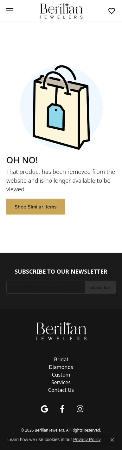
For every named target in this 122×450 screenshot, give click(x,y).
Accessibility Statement (97, 419)
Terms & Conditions (63, 419)
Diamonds (61, 367)
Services (61, 382)
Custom (61, 374)
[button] (112, 10)
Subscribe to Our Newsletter (61, 271)
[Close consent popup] (112, 440)
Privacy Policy (37, 419)
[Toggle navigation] (8, 11)
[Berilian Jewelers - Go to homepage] (61, 330)
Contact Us (61, 389)
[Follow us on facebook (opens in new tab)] (62, 409)
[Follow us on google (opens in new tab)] (44, 409)
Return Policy (16, 419)
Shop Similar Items (36, 206)
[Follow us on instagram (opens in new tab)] (80, 409)
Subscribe (100, 287)
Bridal (61, 359)
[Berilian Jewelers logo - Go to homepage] (61, 11)
